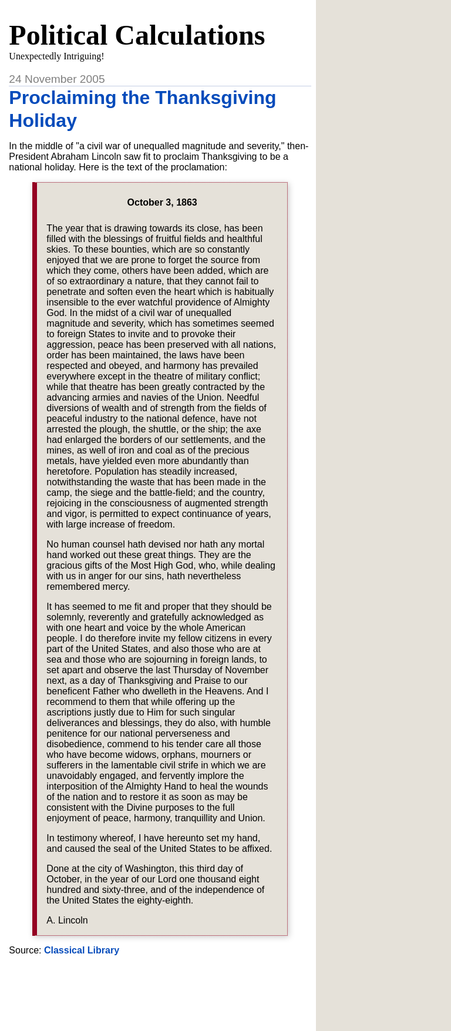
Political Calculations (137, 35)
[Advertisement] (160, 994)
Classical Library (81, 950)
